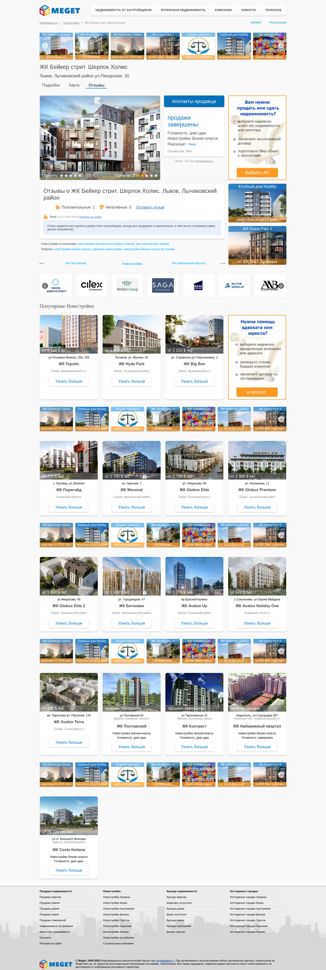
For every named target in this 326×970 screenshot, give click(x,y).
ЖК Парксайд (69, 486)
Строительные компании (118, 940)
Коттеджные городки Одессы (248, 916)
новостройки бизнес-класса (72, 246)
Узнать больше (68, 378)
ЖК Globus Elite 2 (68, 602)
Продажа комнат (50, 899)
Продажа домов (49, 905)
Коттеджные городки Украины (248, 893)
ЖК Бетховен (131, 602)
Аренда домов (175, 905)
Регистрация (277, 22)
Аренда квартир (176, 893)
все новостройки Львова (152, 240)
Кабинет (256, 22)
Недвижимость (49, 22)
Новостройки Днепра (116, 911)
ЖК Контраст (194, 723)
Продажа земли (49, 911)
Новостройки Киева (115, 899)
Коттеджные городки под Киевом (250, 905)
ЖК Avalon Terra (69, 718)
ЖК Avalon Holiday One (257, 602)
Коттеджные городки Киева (246, 899)
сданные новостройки (107, 246)
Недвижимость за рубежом (56, 922)
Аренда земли (175, 916)
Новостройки (71, 22)
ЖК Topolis (69, 360)
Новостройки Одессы (116, 916)
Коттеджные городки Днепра (247, 911)
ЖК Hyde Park (132, 360)
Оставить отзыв (150, 204)
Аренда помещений (179, 922)
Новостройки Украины (116, 893)
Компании (223, 10)
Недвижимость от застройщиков (123, 10)
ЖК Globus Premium (257, 486)
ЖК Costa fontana (68, 846)
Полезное (273, 10)
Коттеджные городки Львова (247, 928)
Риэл (192, 141)
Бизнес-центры (176, 928)
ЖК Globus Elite (194, 486)
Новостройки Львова (115, 928)
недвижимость (204, 157)
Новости (248, 10)
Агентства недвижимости (55, 928)
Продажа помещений (53, 916)
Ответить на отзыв (89, 213)
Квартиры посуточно (179, 899)
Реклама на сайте (51, 940)
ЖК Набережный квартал (189, 260)
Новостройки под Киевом (118, 905)
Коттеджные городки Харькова (249, 922)
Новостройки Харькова (117, 922)
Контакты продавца (194, 98)
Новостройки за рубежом (118, 934)
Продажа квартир (50, 893)
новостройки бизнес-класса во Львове (149, 246)
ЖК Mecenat (131, 486)
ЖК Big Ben (194, 360)
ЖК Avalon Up (194, 602)
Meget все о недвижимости (56, 960)
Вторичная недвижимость (183, 10)
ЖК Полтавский (75, 260)
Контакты (45, 934)
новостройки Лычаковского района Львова (106, 240)
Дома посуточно (176, 911)
